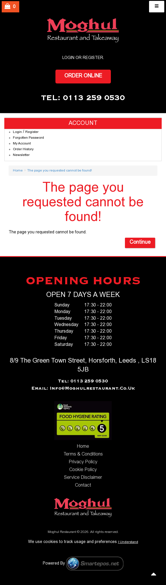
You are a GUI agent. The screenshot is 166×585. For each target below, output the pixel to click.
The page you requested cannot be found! (59, 170)
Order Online (83, 76)
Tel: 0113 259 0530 (83, 381)
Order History (23, 149)
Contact (83, 485)
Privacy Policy (83, 462)
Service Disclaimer (83, 477)
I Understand (128, 542)
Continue (140, 242)
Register (93, 58)
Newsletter (21, 155)
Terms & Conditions (83, 454)
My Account (22, 143)
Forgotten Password (28, 138)
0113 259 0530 (94, 98)
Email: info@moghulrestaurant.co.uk (83, 388)
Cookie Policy (83, 470)
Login (17, 132)
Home (18, 170)
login (68, 58)
